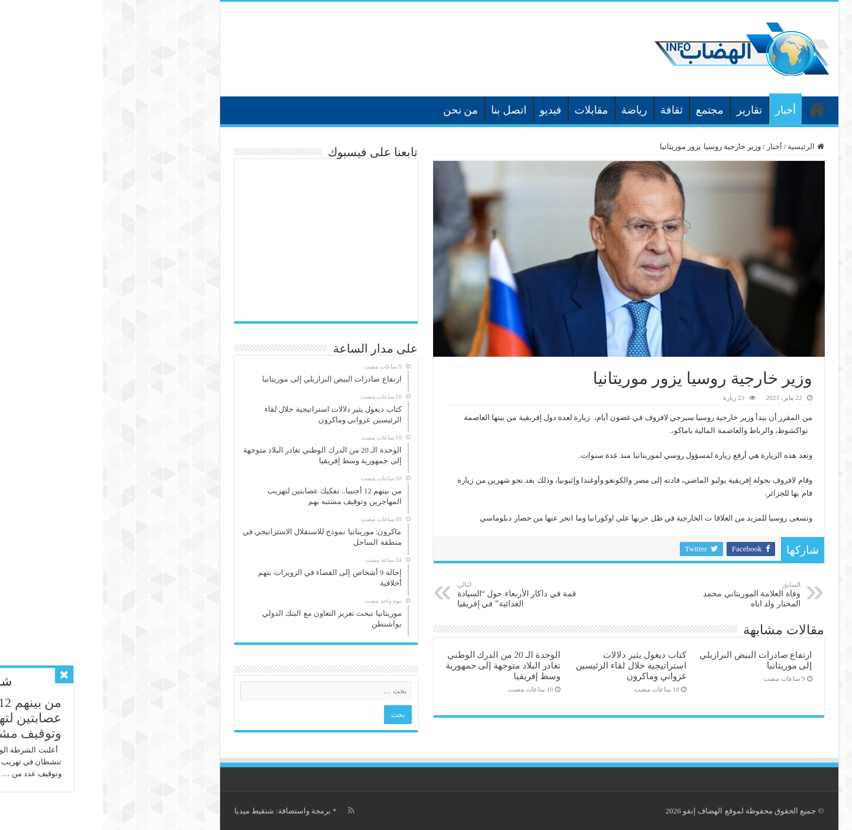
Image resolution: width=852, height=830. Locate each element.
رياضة (531, 110)
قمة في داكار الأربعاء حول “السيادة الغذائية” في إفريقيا (415, 594)
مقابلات (488, 110)
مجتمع (607, 110)
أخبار (682, 110)
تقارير (646, 110)
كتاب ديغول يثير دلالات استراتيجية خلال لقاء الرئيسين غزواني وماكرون (528, 665)
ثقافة (568, 110)
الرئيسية (714, 108)
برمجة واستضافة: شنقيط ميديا (179, 810)
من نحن (358, 110)
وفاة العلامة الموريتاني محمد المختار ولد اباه (637, 594)
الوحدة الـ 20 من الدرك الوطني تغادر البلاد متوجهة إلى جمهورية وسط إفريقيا (400, 665)
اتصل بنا (406, 110)
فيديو (448, 110)
